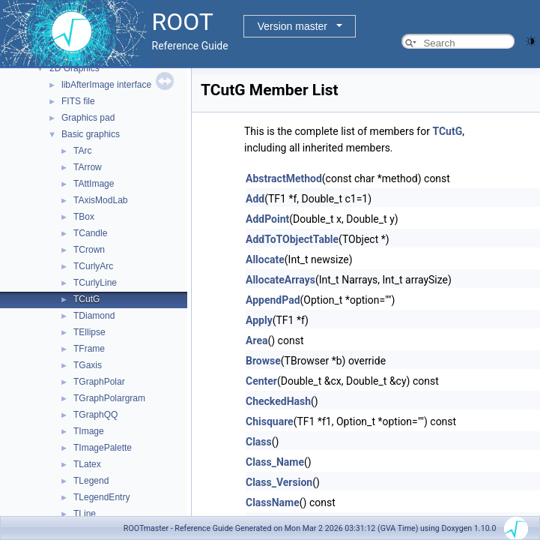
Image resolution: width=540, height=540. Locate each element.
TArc (82, 151)
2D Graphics (74, 68)
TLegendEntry (101, 497)
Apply (259, 320)
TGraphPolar (99, 381)
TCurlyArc (93, 266)
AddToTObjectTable (292, 239)
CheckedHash (278, 401)
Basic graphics (90, 134)
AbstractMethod (284, 178)
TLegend (91, 481)
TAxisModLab (100, 200)
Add (255, 199)
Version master (292, 26)
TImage (88, 431)
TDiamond (94, 315)
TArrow (87, 167)
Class (259, 442)
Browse (263, 361)
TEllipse (89, 332)
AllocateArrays (280, 280)
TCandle (90, 233)
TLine (84, 513)
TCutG (86, 299)
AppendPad (273, 300)
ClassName (273, 502)
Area (256, 340)
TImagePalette (102, 447)
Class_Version (279, 482)
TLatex (87, 464)
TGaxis (87, 365)
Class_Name (275, 462)
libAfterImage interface (106, 85)
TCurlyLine (95, 283)
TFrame (89, 349)
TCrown (89, 249)
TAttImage (93, 183)
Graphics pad (88, 117)
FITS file (78, 101)
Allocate (265, 260)
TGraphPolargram (109, 398)
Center (261, 381)
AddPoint (267, 219)
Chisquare (270, 422)
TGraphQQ (95, 415)
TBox (83, 217)
